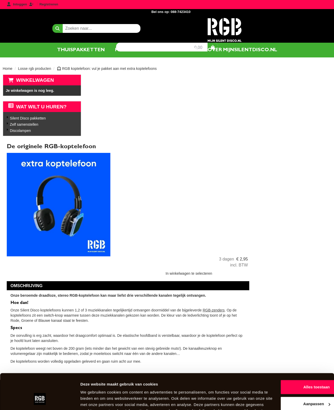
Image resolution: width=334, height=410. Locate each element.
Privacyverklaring (216, 317)
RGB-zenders (296, 224)
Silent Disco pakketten (28, 118)
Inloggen (20, 4)
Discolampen (20, 131)
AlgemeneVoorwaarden (221, 308)
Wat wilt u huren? (37, 106)
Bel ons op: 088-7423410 (307, 5)
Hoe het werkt (137, 49)
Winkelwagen (35, 80)
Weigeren (290, 389)
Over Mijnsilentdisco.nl (112, 317)
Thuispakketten (81, 49)
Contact (183, 49)
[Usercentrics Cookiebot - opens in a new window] (33, 400)
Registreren (48, 4)
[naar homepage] (166, 24)
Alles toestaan (291, 355)
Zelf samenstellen (24, 124)
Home (7, 68)
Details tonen (80, 400)
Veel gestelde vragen (110, 326)
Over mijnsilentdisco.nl (242, 49)
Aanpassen (291, 372)
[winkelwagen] (322, 23)
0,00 (308, 23)
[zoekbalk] (55, 23)
